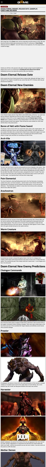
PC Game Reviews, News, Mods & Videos (23, 2)
